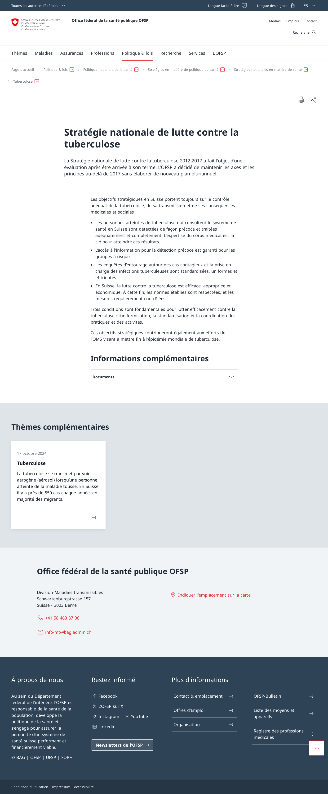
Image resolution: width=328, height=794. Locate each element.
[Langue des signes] (275, 5)
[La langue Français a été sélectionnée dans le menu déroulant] (308, 5)
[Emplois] (293, 20)
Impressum (61, 787)
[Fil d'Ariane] (162, 75)
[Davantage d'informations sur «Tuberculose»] (94, 517)
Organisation (203, 724)
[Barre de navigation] (251, 5)
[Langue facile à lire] (226, 5)
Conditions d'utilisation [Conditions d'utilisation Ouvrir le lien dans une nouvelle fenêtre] (29, 787)
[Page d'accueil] (23, 70)
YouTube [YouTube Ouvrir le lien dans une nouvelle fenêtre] (136, 716)
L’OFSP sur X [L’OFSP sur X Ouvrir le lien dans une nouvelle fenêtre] (107, 706)
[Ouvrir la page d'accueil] (79, 28)
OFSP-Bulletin (284, 696)
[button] (19, 53)
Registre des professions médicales (284, 734)
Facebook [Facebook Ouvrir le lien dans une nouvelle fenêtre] (105, 696)
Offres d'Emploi (203, 710)
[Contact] (310, 20)
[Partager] (313, 99)
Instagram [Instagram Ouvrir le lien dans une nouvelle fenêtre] (105, 716)
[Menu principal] (160, 53)
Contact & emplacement (203, 696)
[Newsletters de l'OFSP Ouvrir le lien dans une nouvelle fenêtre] (123, 745)
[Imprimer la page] (301, 99)
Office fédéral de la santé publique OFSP (110, 20)
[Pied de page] (164, 787)
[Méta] (292, 20)
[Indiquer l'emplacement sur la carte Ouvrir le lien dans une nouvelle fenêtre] (211, 595)
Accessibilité (84, 787)
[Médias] (275, 20)
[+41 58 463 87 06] (59, 618)
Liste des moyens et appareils (284, 713)
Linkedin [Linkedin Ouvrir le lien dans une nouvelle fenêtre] (103, 727)
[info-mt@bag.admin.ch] (65, 632)
